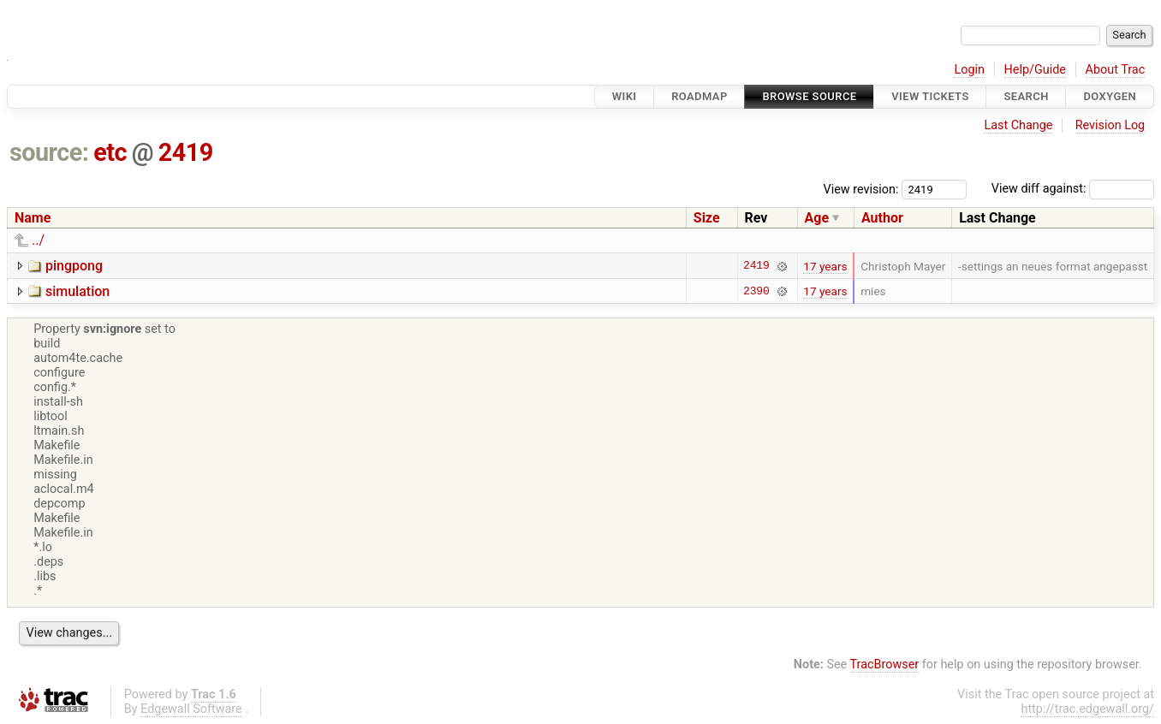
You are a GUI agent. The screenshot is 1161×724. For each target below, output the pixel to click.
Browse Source (809, 96)
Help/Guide (1035, 69)
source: (49, 152)
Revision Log (1110, 125)
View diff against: (1072, 188)
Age (817, 218)
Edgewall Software (191, 709)
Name (33, 218)
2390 (756, 291)
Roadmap (699, 96)
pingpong (74, 266)
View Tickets (929, 96)
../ (38, 240)
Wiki (624, 96)
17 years (825, 266)
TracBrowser (885, 664)
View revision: (861, 188)
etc (110, 152)
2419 (185, 152)
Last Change (1018, 125)
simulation (77, 291)
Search (1025, 96)
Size (707, 218)
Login (969, 69)
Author (882, 218)
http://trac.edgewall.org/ (1087, 709)
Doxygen (1109, 96)
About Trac (1116, 69)
